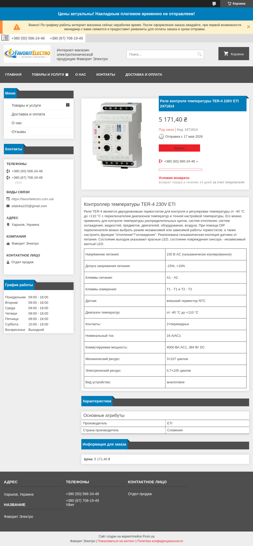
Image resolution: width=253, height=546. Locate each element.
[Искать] (199, 54)
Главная (13, 74)
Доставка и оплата (143, 74)
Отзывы (19, 131)
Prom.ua (148, 536)
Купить (179, 148)
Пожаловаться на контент (116, 541)
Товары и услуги (48, 74)
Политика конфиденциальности (160, 541)
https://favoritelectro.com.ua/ (33, 199)
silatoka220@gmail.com (29, 206)
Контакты (105, 74)
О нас (80, 74)
